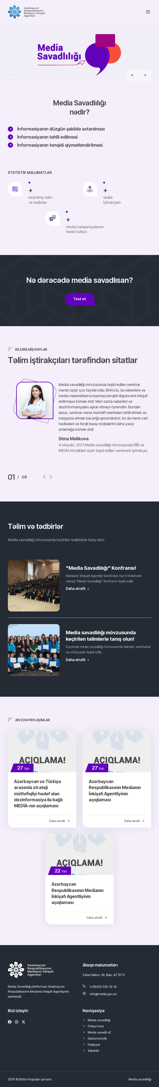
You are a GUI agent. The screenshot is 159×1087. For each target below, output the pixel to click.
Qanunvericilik (97, 1038)
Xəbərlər (93, 1051)
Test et (79, 299)
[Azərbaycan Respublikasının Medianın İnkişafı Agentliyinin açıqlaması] (117, 751)
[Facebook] (10, 1022)
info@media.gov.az (103, 994)
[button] (9, 77)
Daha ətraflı (78, 589)
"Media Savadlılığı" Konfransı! (101, 568)
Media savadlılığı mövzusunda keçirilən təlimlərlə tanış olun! (101, 636)
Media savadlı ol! (99, 1032)
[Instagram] (16, 1022)
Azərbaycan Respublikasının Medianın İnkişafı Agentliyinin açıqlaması (115, 790)
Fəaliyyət (94, 1045)
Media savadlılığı (99, 1020)
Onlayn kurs (96, 1026)
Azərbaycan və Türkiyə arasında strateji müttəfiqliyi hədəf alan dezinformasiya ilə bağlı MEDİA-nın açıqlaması (38, 794)
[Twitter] (23, 1022)
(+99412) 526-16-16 (103, 987)
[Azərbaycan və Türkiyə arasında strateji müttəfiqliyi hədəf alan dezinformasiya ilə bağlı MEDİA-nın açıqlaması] (42, 751)
